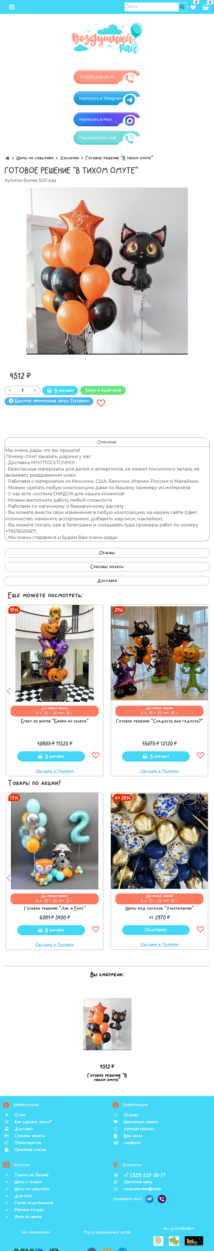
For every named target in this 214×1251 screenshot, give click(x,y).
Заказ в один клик (103, 390)
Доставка (107, 580)
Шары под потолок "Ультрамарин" (159, 908)
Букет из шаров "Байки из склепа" (55, 721)
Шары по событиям (35, 158)
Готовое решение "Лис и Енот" (55, 908)
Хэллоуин (69, 158)
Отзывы (107, 553)
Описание (107, 442)
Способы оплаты (107, 567)
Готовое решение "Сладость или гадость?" (159, 721)
